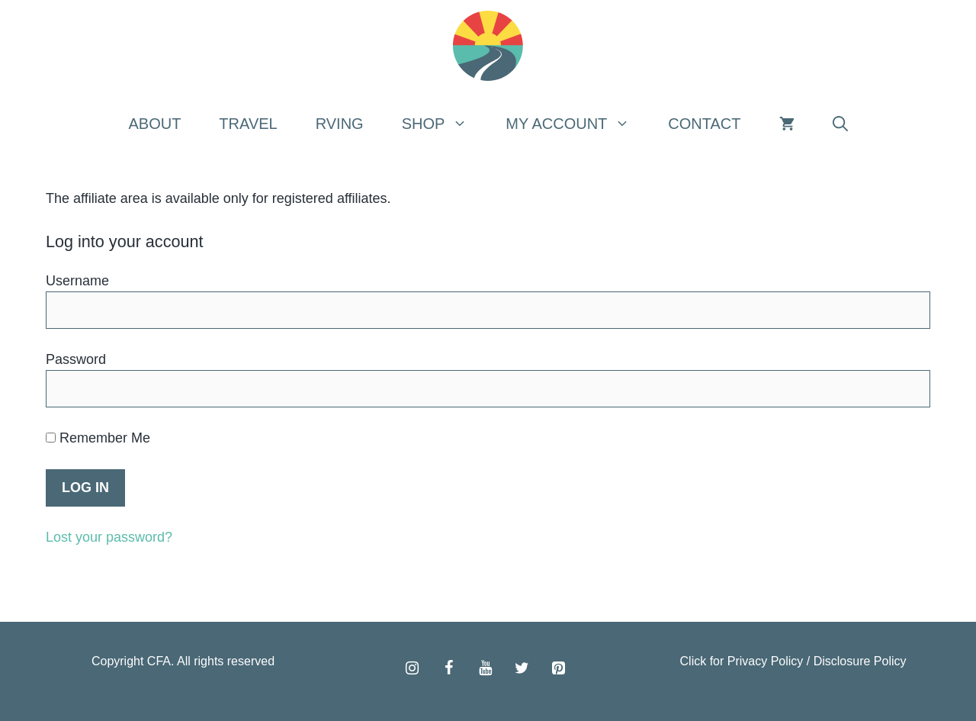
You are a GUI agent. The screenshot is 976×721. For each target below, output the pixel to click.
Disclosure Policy (860, 661)
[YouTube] (485, 668)
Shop (444, 124)
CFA (159, 661)
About (154, 123)
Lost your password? (109, 537)
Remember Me (98, 438)
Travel (248, 123)
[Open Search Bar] (840, 124)
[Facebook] (448, 668)
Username (77, 280)
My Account (577, 124)
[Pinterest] (558, 668)
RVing (340, 123)
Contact (704, 123)
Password (76, 359)
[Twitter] (521, 668)
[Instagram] (411, 668)
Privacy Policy (765, 661)
